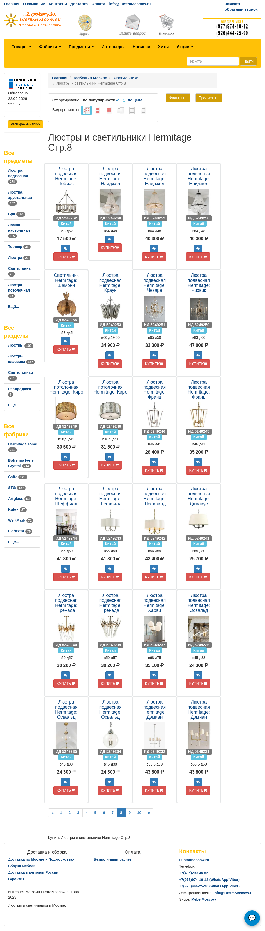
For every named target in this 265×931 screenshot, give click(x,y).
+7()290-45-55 (193, 873)
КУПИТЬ (65, 257)
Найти (248, 61)
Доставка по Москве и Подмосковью (41, 859)
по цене (132, 100)
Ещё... (13, 307)
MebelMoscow (203, 899)
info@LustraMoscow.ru (130, 4)
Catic (17, 477)
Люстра (19, 258)
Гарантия (16, 879)
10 (139, 813)
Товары (21, 47)
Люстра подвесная (18, 175)
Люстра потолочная (19, 290)
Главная (11, 4)
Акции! (184, 47)
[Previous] (52, 812)
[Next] (149, 812)
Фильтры (178, 98)
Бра (16, 214)
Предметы (81, 47)
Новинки (141, 47)
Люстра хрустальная (20, 197)
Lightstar (20, 531)
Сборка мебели (21, 866)
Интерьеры (113, 47)
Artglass (19, 498)
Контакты (58, 4)
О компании (34, 4)
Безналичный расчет (112, 859)
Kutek (17, 509)
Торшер (19, 247)
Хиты (163, 47)
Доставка (79, 4)
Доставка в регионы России (33, 872)
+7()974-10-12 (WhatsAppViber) (209, 880)
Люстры (20, 345)
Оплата (98, 4)
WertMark (20, 520)
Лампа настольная (19, 230)
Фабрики (50, 47)
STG (17, 488)
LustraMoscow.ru (194, 860)
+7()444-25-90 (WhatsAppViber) (209, 886)
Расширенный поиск (25, 124)
